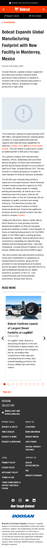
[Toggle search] (43, 9)
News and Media (32, 432)
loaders (21, 215)
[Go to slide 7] (30, 384)
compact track (16, 146)
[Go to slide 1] (4, 384)
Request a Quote (9, 427)
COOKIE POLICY (8, 467)
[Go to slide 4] (17, 384)
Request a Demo (9, 437)
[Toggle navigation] (4, 9)
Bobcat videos (32, 437)
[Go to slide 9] (38, 384)
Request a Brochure (11, 442)
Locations (30, 427)
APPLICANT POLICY (10, 472)
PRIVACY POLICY (8, 462)
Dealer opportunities (32, 464)
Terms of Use (8, 477)
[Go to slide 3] (13, 384)
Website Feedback (33, 475)
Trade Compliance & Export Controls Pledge (11, 485)
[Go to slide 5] (21, 384)
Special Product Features (33, 448)
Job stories (31, 442)
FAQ (27, 470)
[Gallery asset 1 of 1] (23, 113)
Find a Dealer (8, 432)
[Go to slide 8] (34, 384)
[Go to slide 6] (26, 384)
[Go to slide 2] (9, 384)
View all (7, 392)
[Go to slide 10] (43, 384)
